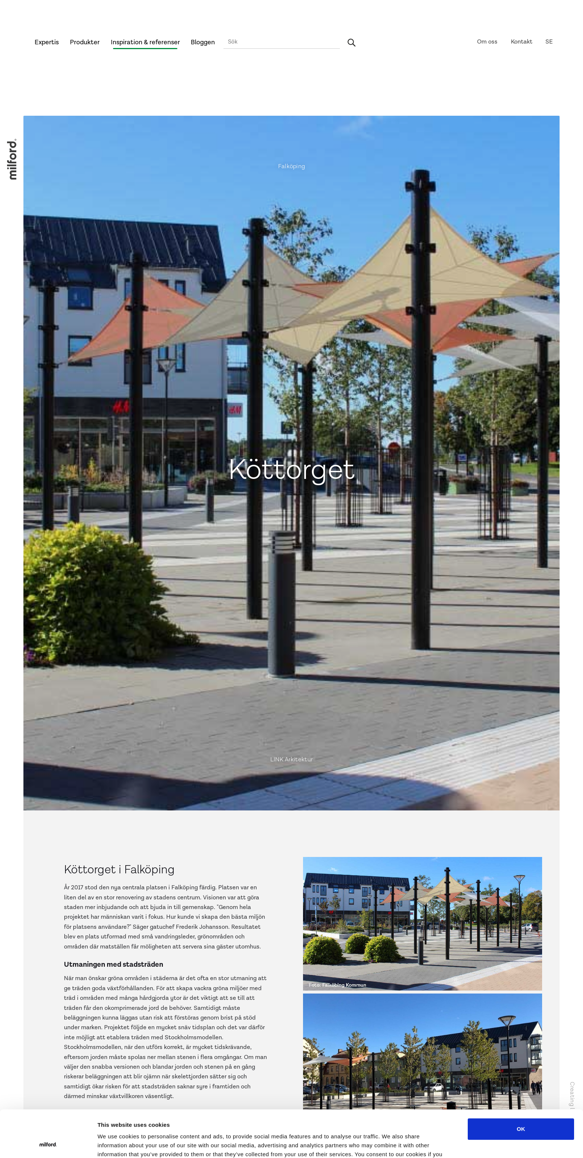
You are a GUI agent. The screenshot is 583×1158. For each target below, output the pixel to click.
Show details (390, 1143)
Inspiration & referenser (145, 42)
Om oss (487, 42)
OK (521, 1085)
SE (549, 42)
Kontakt (521, 42)
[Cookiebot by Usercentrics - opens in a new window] (48, 1143)
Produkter (85, 42)
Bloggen (203, 42)
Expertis (47, 42)
